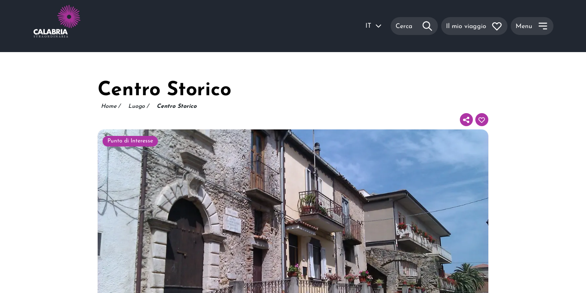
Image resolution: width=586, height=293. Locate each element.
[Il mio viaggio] (474, 26)
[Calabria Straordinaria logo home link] (72, 26)
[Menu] (532, 26)
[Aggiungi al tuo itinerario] (481, 119)
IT (374, 26)
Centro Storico (177, 106)
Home (110, 107)
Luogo (138, 107)
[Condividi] (466, 119)
